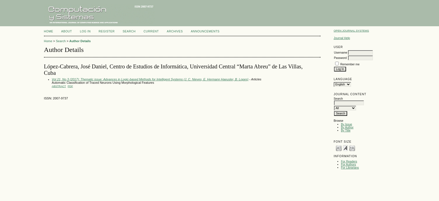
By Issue (346, 124)
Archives (175, 31)
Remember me (350, 64)
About (66, 31)
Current (151, 31)
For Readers (349, 161)
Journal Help (342, 38)
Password (340, 57)
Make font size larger (352, 148)
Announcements (205, 31)
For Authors (348, 164)
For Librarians (350, 167)
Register (107, 31)
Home (48, 31)
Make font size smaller (339, 148)
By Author (347, 127)
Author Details (80, 41)
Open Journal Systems (351, 30)
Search (129, 31)
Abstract (59, 86)
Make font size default (345, 148)
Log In (85, 31)
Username (340, 52)
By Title (346, 130)
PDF (70, 86)
